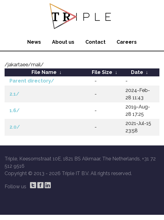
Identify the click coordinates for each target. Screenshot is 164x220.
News (34, 42)
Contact (95, 42)
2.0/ (14, 127)
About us (63, 42)
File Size (102, 72)
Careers (127, 42)
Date (137, 72)
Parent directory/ (31, 81)
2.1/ (14, 94)
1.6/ (14, 110)
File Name (44, 72)
